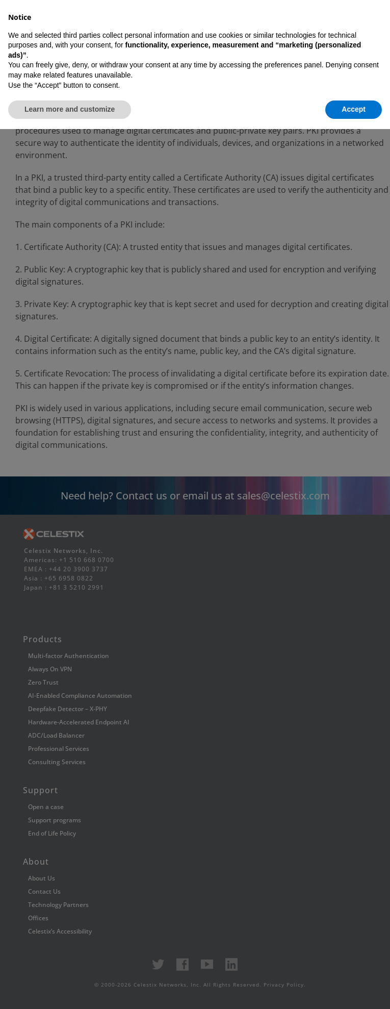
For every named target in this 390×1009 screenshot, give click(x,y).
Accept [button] (354, 989)
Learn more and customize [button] (69, 989)
